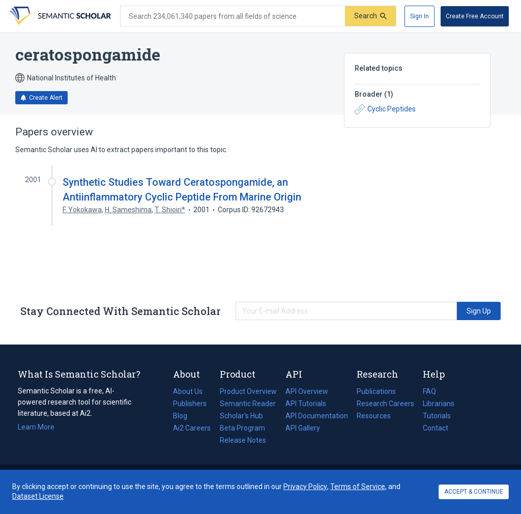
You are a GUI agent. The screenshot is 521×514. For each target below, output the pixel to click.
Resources (374, 416)
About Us (187, 391)
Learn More (36, 427)
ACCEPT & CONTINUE (473, 491)
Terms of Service (357, 486)
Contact (435, 428)
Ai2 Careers (192, 428)
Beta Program (242, 428)
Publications (376, 391)
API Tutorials (305, 403)
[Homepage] (59, 16)
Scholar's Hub (241, 416)
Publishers (190, 403)
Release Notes (243, 440)
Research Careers (385, 403)
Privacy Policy (305, 486)
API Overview (306, 391)
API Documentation (316, 416)
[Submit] (370, 16)
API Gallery (302, 428)
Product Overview (248, 391)
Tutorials (437, 416)
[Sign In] (419, 16)
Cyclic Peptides (385, 109)
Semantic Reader (248, 403)
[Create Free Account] (475, 16)
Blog (184, 416)
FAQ (429, 391)
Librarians (438, 403)
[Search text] (233, 16)
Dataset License (38, 496)
